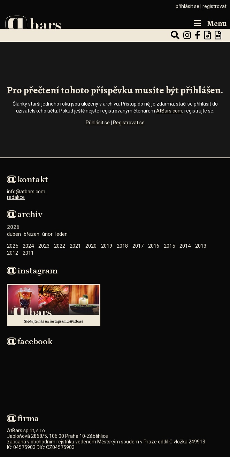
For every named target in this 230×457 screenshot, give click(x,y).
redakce (16, 197)
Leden (61, 234)
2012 (12, 253)
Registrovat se (129, 122)
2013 (200, 246)
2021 (75, 246)
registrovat (214, 6)
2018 (122, 246)
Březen (31, 234)
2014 (185, 246)
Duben (14, 234)
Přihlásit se (98, 122)
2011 (28, 253)
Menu (209, 24)
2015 (169, 246)
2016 (153, 246)
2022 (59, 246)
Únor (47, 234)
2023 (43, 246)
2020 (91, 246)
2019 (106, 246)
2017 (138, 246)
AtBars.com (169, 111)
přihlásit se (187, 6)
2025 (12, 246)
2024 (28, 246)
